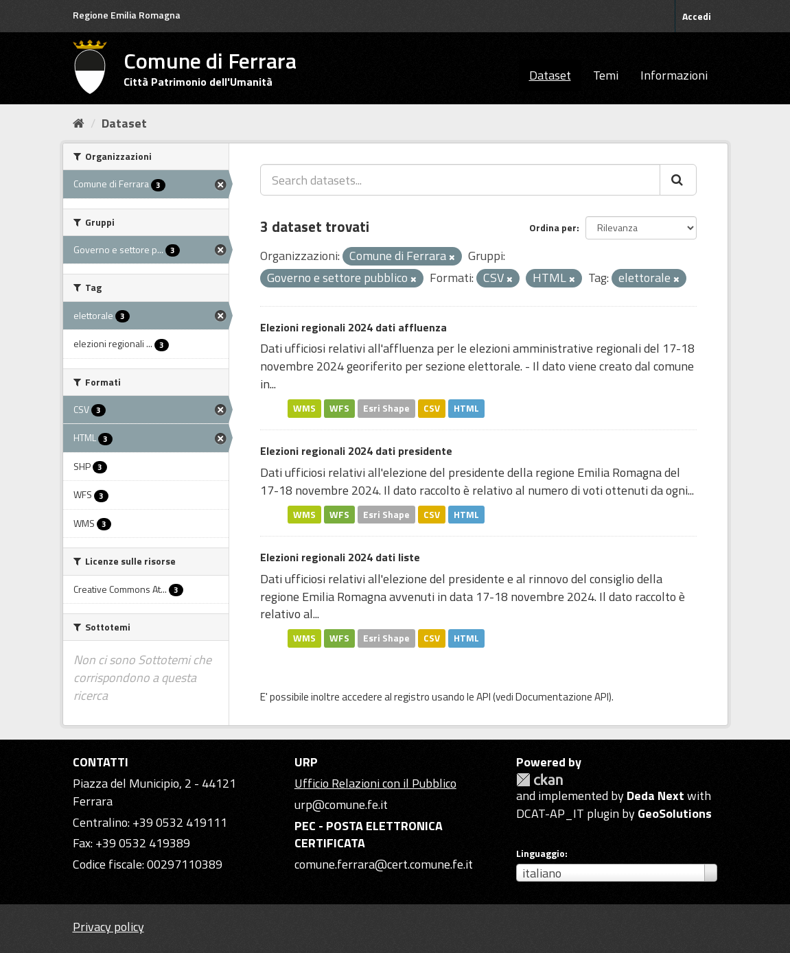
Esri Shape (386, 408)
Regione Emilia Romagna (127, 15)
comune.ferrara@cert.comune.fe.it (383, 864)
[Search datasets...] (460, 180)
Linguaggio (540, 853)
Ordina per (553, 227)
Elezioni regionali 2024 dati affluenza (353, 327)
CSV (431, 408)
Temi (605, 75)
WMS (304, 408)
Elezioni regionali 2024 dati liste (340, 557)
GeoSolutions (675, 813)
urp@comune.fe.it (341, 804)
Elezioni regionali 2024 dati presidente (356, 451)
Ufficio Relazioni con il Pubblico (375, 783)
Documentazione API (562, 697)
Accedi (696, 16)
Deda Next (655, 795)
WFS (339, 408)
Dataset (550, 75)
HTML (466, 408)
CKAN (539, 780)
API (483, 697)
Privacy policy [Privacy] (108, 926)
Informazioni (674, 75)
